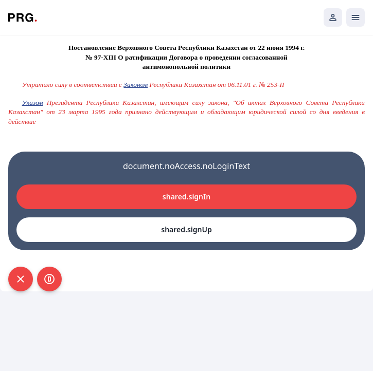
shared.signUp (186, 229)
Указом (32, 102)
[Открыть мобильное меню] (355, 17)
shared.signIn (186, 196)
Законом (135, 84)
